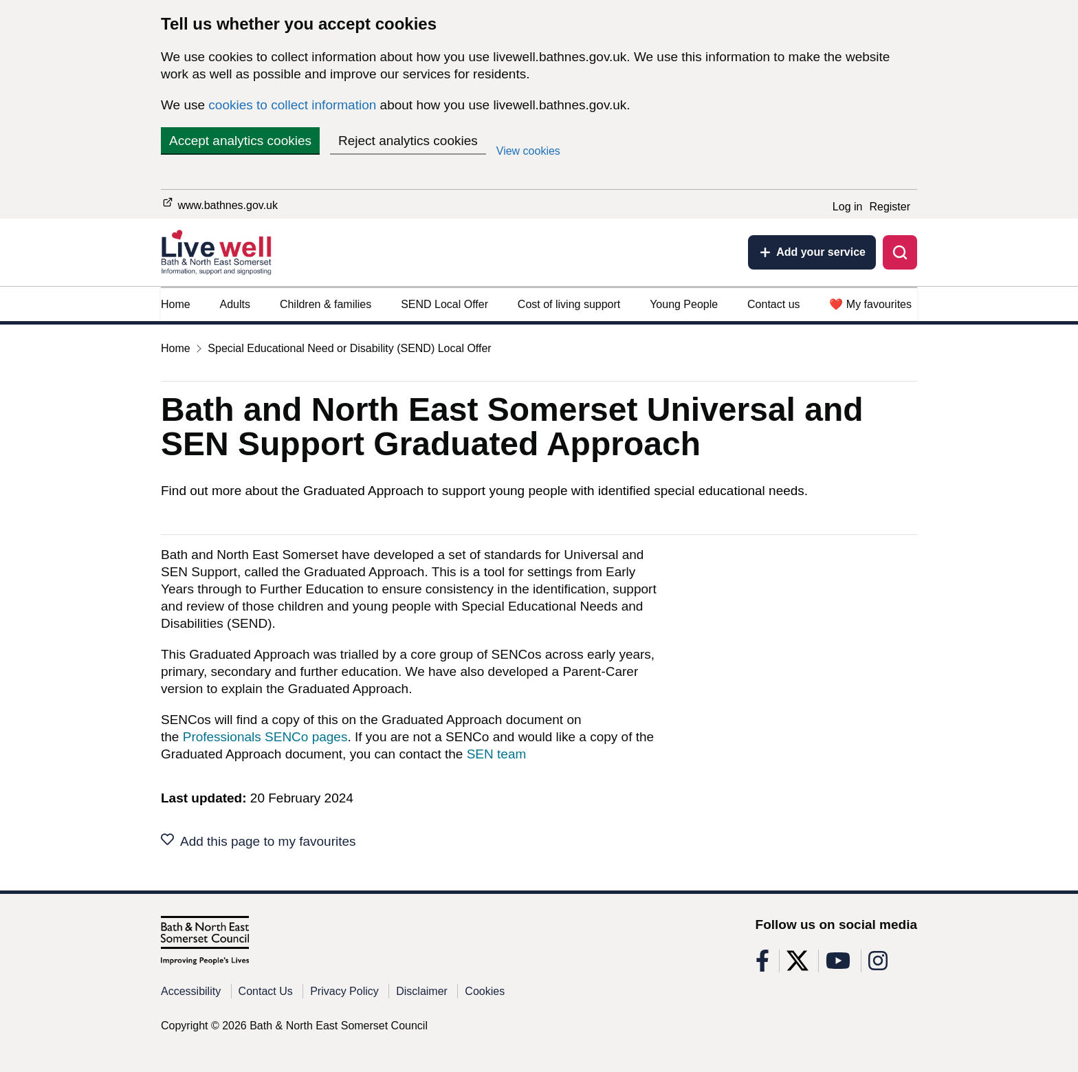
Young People (684, 304)
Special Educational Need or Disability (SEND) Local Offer (349, 348)
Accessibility (191, 991)
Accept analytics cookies (240, 140)
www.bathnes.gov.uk (219, 203)
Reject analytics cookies (408, 140)
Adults (235, 304)
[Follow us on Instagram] (878, 965)
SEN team (497, 754)
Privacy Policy (344, 991)
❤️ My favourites (870, 304)
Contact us (773, 304)
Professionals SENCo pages (265, 737)
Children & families (325, 304)
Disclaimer (422, 991)
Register (889, 206)
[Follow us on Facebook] (762, 965)
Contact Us (266, 991)
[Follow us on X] (797, 965)
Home (175, 304)
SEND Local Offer (444, 304)
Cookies (485, 991)
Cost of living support (569, 304)
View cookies (528, 151)
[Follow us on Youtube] (838, 965)
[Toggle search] (900, 252)
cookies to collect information (292, 105)
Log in (848, 206)
